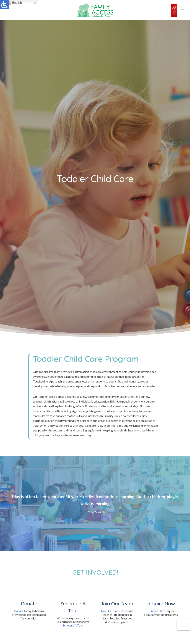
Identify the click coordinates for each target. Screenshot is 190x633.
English (14, 3)
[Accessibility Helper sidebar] (4, 4)
